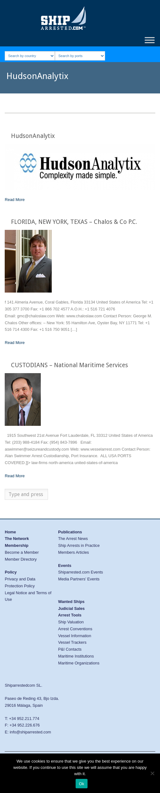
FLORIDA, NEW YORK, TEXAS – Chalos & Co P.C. (74, 221)
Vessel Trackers (72, 642)
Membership (16, 545)
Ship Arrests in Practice (78, 545)
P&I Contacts (70, 649)
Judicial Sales (71, 608)
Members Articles (73, 552)
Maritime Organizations (78, 663)
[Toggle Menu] (150, 40)
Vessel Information (74, 635)
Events (64, 565)
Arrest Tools (69, 615)
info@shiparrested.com (30, 732)
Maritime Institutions (76, 656)
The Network (17, 538)
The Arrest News (73, 538)
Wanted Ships (71, 601)
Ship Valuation (71, 622)
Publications (70, 532)
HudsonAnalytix (33, 136)
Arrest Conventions (75, 628)
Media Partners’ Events (78, 579)
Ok (81, 783)
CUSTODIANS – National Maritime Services (69, 365)
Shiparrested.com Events (80, 572)
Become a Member (22, 552)
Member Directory (21, 559)
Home (10, 532)
